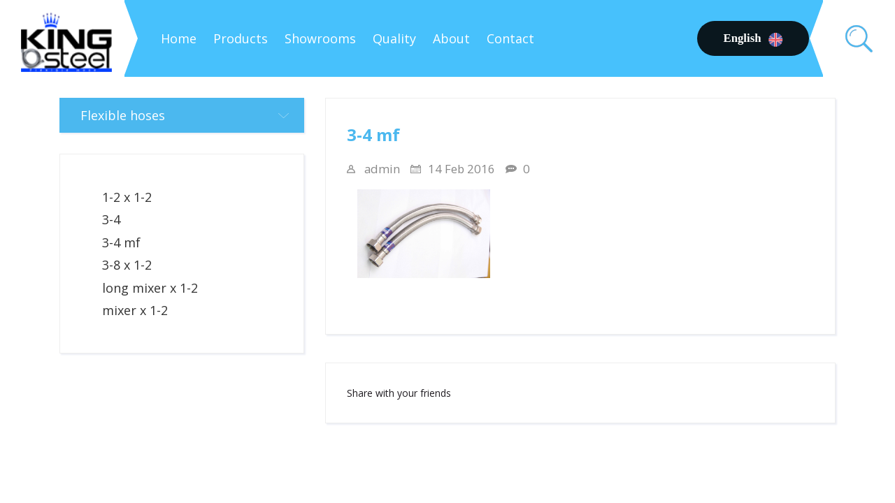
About (451, 38)
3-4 (111, 219)
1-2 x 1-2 (127, 197)
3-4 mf (121, 242)
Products (240, 38)
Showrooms (320, 38)
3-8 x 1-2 (127, 264)
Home (178, 38)
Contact (510, 38)
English (752, 38)
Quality (394, 38)
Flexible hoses (192, 115)
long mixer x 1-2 (150, 287)
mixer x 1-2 (135, 310)
